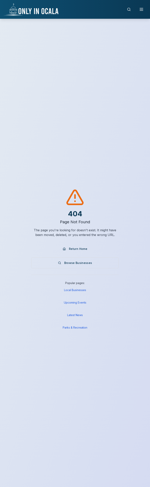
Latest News (75, 315)
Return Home (75, 248)
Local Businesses (75, 290)
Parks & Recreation (75, 327)
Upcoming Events (75, 302)
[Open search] (128, 9)
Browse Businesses (75, 262)
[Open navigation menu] (141, 9)
